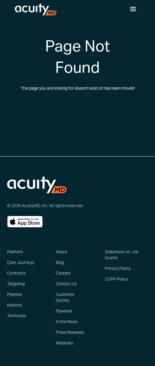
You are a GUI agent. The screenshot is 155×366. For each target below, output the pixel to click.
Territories (16, 315)
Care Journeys (20, 262)
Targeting (16, 283)
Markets (14, 305)
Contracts (16, 273)
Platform (15, 251)
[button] (133, 9)
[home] (34, 8)
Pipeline (14, 294)
